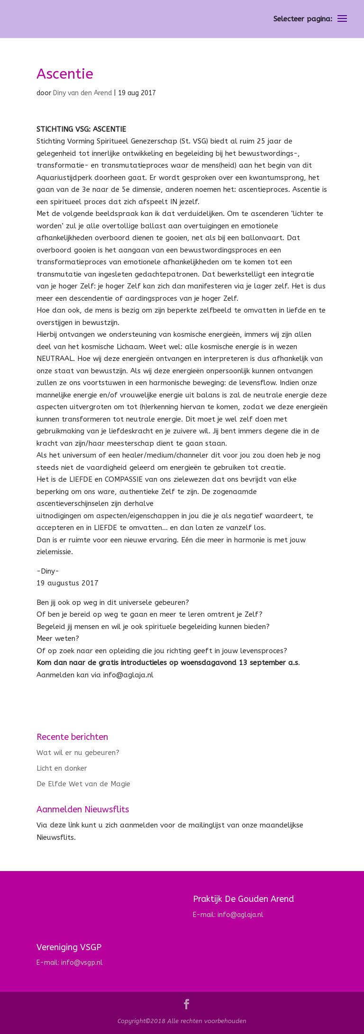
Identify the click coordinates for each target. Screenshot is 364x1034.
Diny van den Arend (82, 93)
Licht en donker (61, 768)
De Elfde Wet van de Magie (83, 784)
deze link (64, 825)
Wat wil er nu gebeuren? (77, 752)
